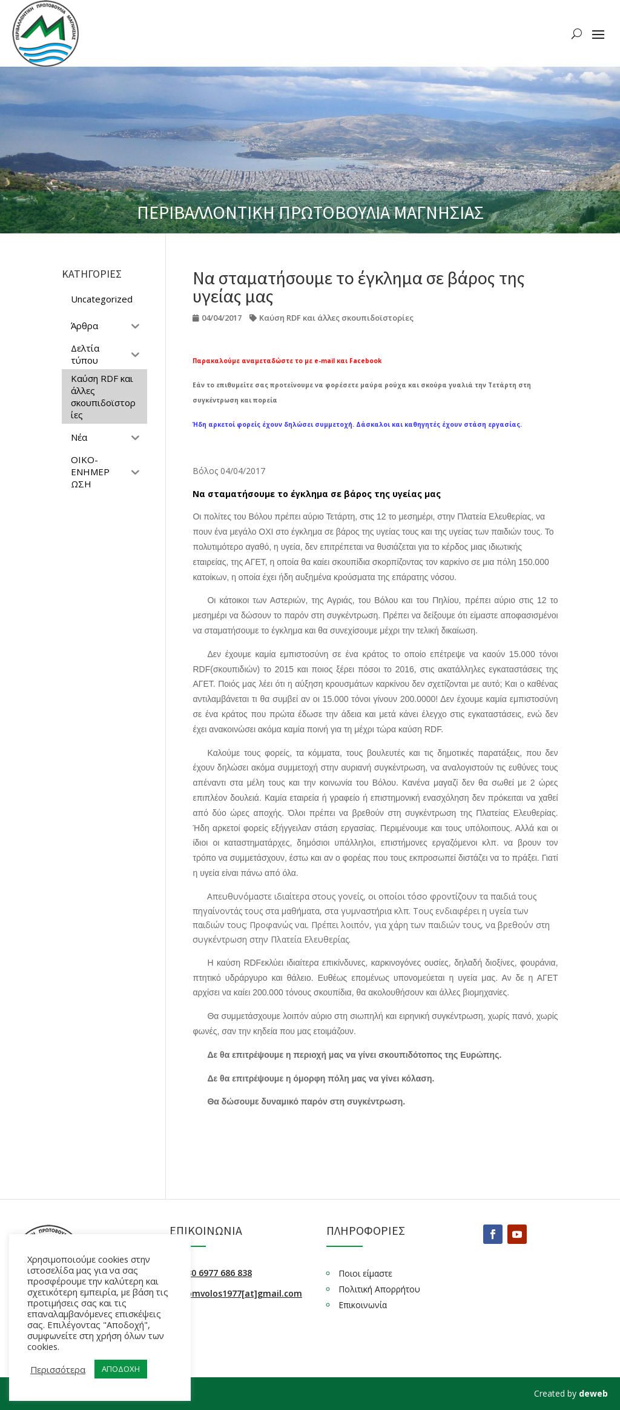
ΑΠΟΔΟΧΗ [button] (121, 1368)
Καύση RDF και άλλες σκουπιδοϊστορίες (336, 317)
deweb (593, 1393)
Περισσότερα (57, 1369)
